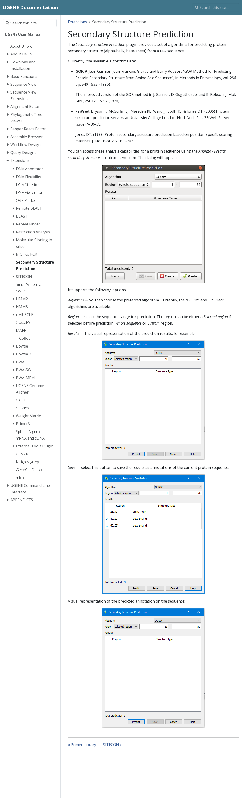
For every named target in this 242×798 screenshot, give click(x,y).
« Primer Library (82, 744)
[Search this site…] (215, 7)
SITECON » (112, 744)
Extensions (77, 21)
